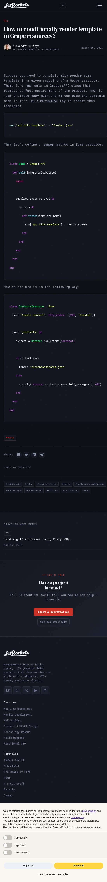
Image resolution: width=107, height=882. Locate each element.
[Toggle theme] (63, 5)
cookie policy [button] (77, 817)
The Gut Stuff (14, 783)
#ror (86, 490)
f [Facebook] (45, 690)
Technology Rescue (17, 732)
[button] (19, 455)
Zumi (7, 777)
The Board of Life (17, 772)
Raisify (9, 789)
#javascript (33, 490)
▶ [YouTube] (36, 690)
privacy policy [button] (89, 811)
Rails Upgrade (14, 737)
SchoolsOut (11, 766)
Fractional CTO (15, 743)
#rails (10, 438)
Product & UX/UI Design (21, 726)
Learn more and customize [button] (53, 874)
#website (52, 490)
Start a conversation (53, 614)
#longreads (13, 484)
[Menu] (99, 5)
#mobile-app (13, 490)
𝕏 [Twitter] (17, 690)
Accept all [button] (78, 865)
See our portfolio (53, 624)
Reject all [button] (28, 865)
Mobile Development (18, 714)
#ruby (28, 484)
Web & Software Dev (18, 708)
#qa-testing (70, 490)
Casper (8, 795)
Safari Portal (14, 760)
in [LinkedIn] (7, 690)
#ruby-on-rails (46, 484)
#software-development (89, 484)
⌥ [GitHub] (27, 690)
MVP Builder (12, 720)
